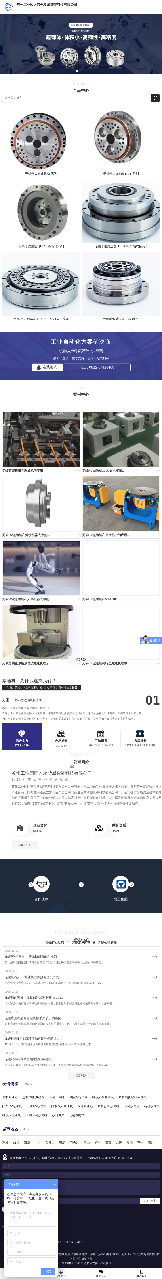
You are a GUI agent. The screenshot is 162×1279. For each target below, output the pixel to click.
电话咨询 (142, 1273)
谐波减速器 (60, 1254)
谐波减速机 (74, 1254)
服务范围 (60, 1273)
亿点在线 (105, 1263)
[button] (77, 71)
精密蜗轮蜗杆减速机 (108, 1254)
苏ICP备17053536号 (74, 1263)
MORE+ (80, 659)
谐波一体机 (89, 1254)
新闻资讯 (101, 1273)
